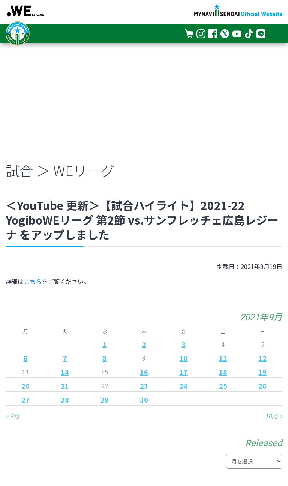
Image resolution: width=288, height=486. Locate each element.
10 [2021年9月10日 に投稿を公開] (183, 358)
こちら (33, 281)
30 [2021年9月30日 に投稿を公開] (144, 399)
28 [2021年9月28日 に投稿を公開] (65, 399)
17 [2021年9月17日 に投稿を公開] (183, 372)
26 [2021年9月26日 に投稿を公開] (262, 386)
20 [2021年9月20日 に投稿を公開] (25, 386)
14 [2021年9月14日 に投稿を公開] (65, 372)
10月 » (273, 415)
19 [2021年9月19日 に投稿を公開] (262, 372)
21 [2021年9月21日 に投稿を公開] (65, 386)
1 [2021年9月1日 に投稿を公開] (104, 344)
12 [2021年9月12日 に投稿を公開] (262, 358)
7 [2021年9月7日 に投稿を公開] (65, 358)
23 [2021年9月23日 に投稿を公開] (144, 386)
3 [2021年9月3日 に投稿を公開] (184, 344)
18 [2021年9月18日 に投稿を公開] (223, 372)
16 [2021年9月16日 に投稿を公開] (144, 372)
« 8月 (13, 415)
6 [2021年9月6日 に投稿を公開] (25, 358)
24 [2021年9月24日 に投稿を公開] (183, 386)
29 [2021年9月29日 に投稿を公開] (104, 399)
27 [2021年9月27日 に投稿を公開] (25, 399)
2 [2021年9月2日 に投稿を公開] (144, 344)
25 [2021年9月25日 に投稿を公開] (223, 386)
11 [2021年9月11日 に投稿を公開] (223, 358)
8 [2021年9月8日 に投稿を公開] (104, 358)
